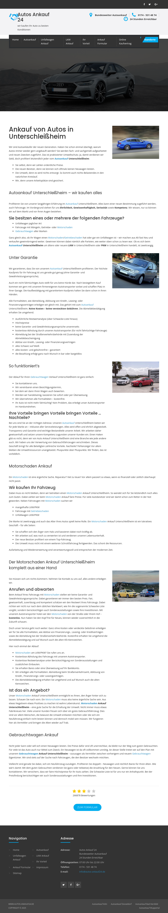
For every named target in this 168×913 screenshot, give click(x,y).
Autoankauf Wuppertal (149, 908)
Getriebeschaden (73, 237)
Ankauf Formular (102, 41)
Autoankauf (30, 39)
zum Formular (87, 807)
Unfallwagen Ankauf (47, 41)
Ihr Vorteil (86, 41)
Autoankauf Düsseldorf (121, 904)
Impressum (42, 867)
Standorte (150, 39)
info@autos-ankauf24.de (92, 871)
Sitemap (17, 873)
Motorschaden (65, 227)
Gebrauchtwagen (24, 231)
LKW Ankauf (69, 41)
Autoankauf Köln (99, 904)
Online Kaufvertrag (125, 41)
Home (15, 39)
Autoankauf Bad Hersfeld (146, 904)
